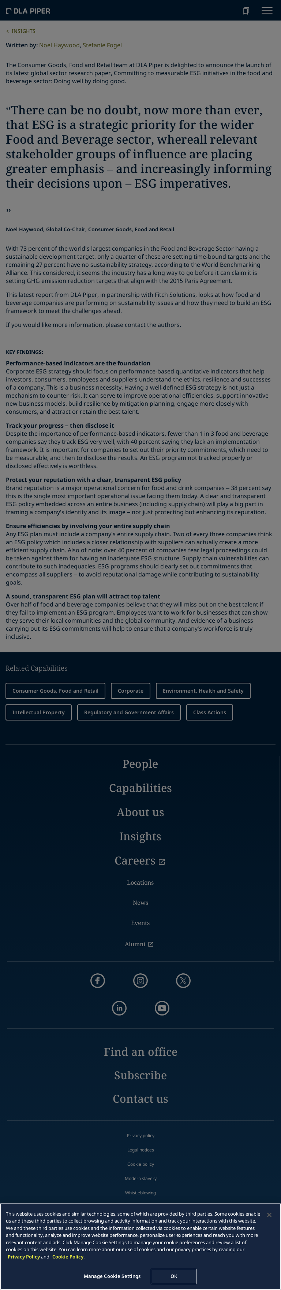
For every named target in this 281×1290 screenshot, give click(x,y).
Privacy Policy (24, 1256)
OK (174, 1276)
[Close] (269, 1215)
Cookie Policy (67, 1256)
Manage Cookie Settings (112, 1276)
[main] (140, 1246)
